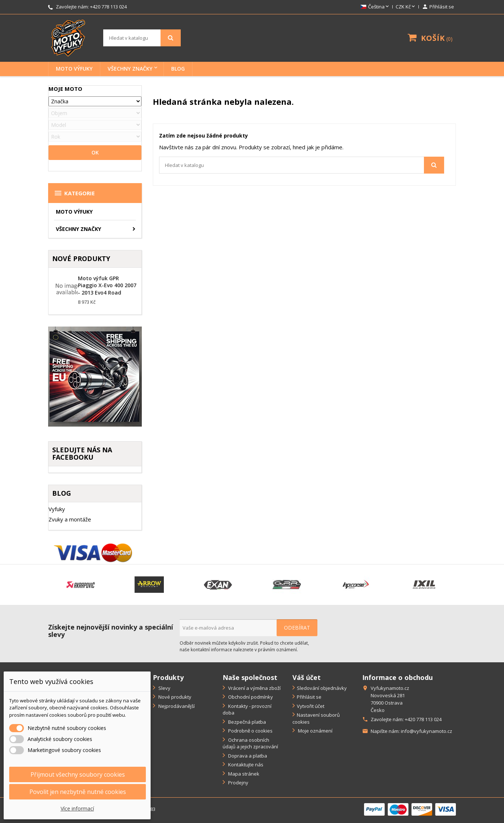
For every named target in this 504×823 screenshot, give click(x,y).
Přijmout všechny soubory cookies (77, 774)
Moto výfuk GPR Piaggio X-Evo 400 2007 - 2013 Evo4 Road (107, 285)
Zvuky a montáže (69, 519)
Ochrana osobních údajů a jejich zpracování (250, 743)
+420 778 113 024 (108, 6)
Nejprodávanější (176, 706)
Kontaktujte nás (245, 764)
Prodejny (237, 782)
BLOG (178, 68)
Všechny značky (130, 68)
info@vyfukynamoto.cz (426, 731)
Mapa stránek (243, 773)
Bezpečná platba (246, 722)
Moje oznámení (314, 730)
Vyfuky (56, 509)
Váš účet (306, 677)
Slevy (163, 688)
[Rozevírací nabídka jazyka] (375, 7)
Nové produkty (174, 697)
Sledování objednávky (322, 688)
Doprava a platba (247, 755)
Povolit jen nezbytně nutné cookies (77, 792)
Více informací (77, 808)
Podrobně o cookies (250, 730)
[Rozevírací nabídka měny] (406, 7)
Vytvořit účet (310, 706)
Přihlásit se (309, 697)
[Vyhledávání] (141, 37)
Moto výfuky (74, 68)
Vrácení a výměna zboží (254, 688)
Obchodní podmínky (250, 697)
